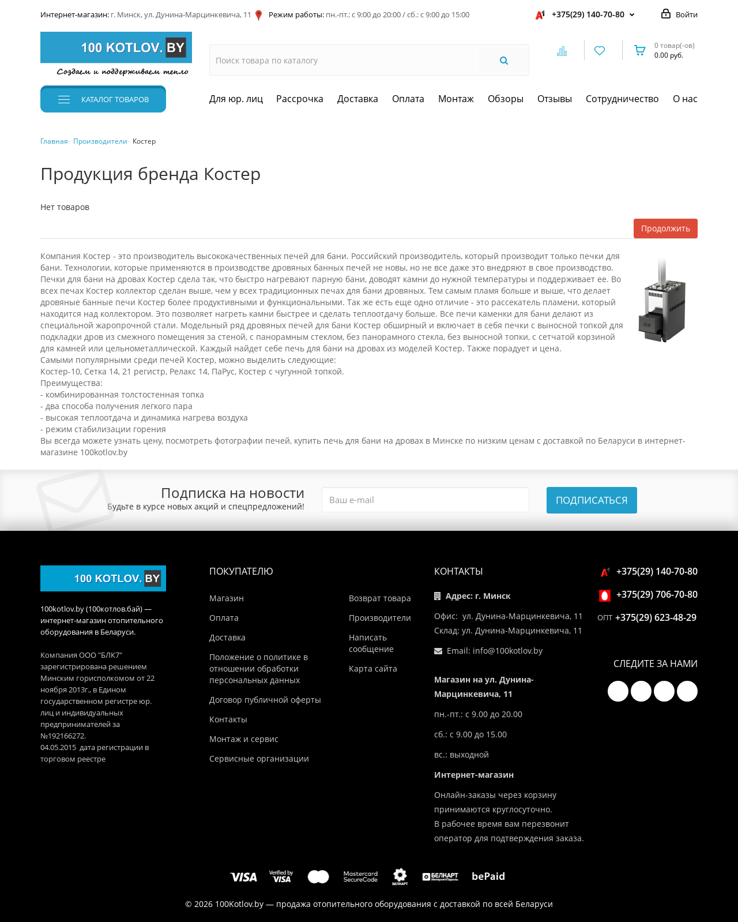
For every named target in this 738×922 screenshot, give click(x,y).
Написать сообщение (371, 643)
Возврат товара (380, 598)
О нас (685, 98)
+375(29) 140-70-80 (588, 14)
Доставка (357, 98)
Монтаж (456, 98)
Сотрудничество (622, 98)
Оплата (408, 98)
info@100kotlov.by (508, 650)
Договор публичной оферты (265, 699)
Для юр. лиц (236, 98)
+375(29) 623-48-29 (655, 617)
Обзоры (506, 98)
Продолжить (665, 228)
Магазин (226, 598)
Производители (100, 141)
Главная (54, 141)
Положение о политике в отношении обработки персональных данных (258, 668)
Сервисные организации (259, 758)
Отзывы (554, 98)
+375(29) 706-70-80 (650, 594)
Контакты (228, 719)
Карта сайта (373, 668)
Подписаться (592, 500)
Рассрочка (299, 98)
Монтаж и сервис (243, 738)
